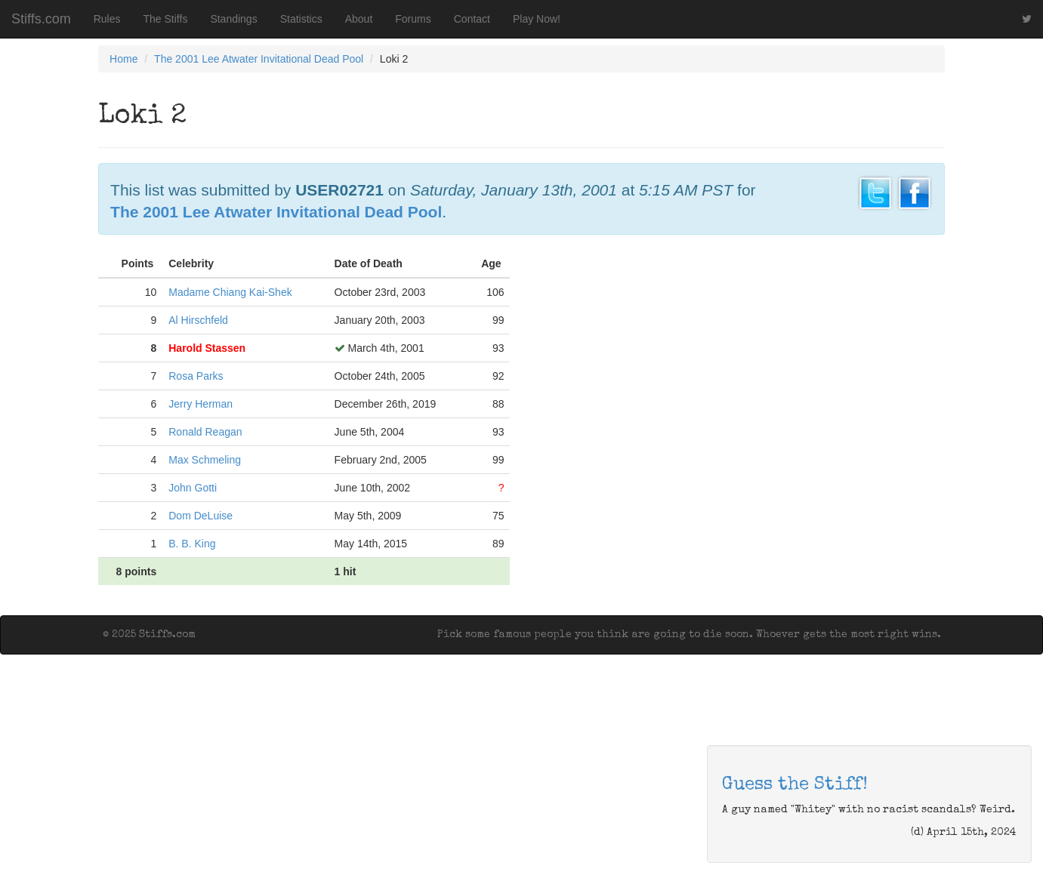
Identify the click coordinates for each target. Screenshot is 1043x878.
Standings (233, 19)
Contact (472, 19)
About (359, 19)
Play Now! (536, 19)
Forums (412, 19)
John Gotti (192, 488)
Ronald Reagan (205, 432)
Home (123, 59)
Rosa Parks (195, 376)
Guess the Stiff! (795, 785)
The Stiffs (165, 19)
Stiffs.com (41, 18)
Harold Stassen (206, 348)
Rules (107, 19)
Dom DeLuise (200, 516)
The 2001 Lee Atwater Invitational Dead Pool (258, 59)
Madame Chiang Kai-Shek (230, 292)
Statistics (301, 19)
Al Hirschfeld (198, 320)
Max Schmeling (204, 460)
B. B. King (191, 544)
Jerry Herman (200, 404)
